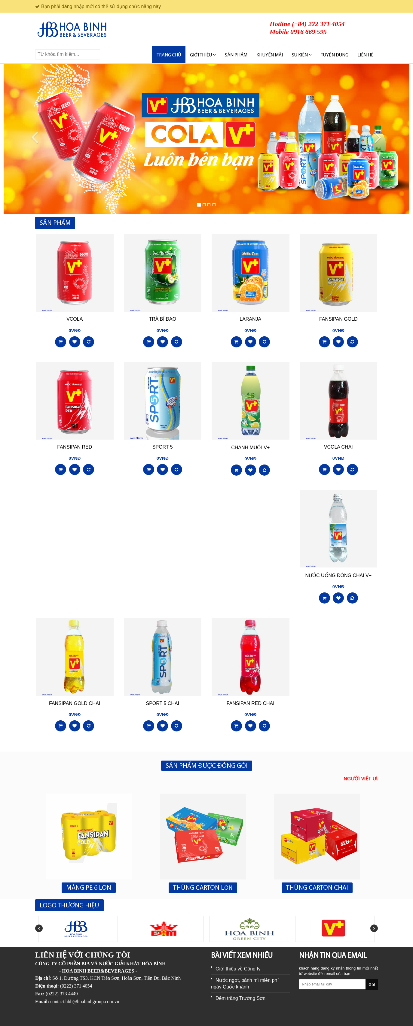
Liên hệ (365, 55)
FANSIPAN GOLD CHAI (74, 703)
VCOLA (74, 319)
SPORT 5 (162, 446)
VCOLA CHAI (338, 446)
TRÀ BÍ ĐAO (162, 319)
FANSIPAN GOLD (338, 319)
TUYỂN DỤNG (334, 55)
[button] (31, 139)
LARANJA (250, 319)
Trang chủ (169, 55)
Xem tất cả (366, 223)
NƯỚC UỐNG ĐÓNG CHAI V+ (338, 575)
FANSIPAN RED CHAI (250, 703)
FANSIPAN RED (74, 446)
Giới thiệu (203, 55)
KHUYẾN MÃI (269, 55)
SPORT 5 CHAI (162, 703)
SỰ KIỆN (302, 55)
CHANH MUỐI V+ (250, 447)
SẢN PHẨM (236, 55)
